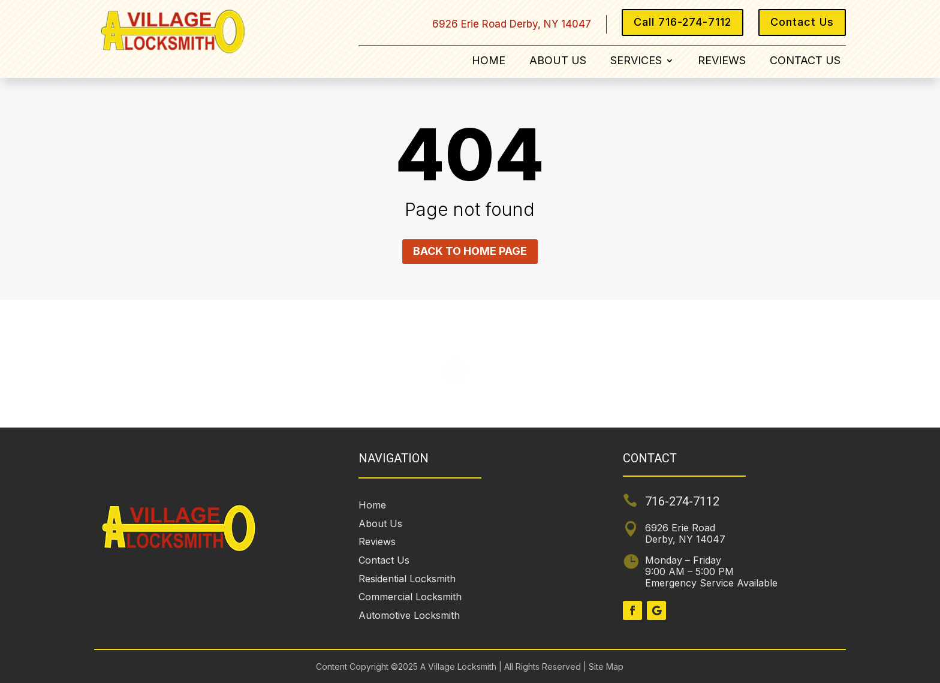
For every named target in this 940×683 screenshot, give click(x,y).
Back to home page (470, 251)
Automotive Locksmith (409, 615)
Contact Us (802, 22)
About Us (557, 61)
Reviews (722, 61)
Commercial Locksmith (410, 597)
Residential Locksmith (407, 579)
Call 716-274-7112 (682, 22)
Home (488, 61)
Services (636, 61)
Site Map (604, 666)
